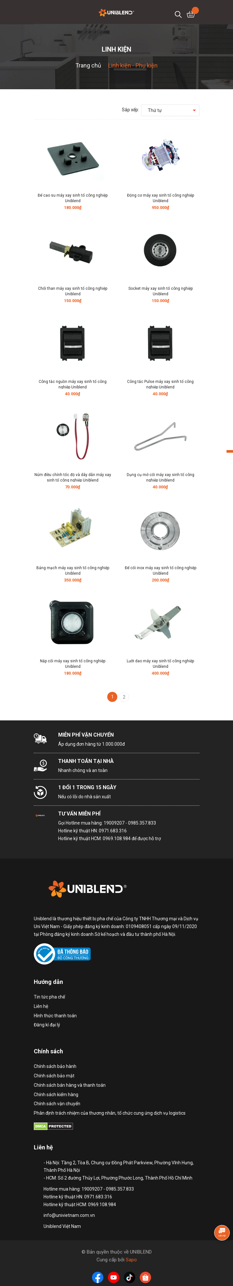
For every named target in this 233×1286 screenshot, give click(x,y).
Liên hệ (41, 1006)
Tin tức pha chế (49, 996)
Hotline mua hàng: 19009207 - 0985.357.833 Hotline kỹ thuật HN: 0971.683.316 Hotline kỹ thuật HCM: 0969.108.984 (107, 830)
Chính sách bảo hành (55, 1066)
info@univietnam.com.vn (69, 1215)
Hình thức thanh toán (55, 1015)
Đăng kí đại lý (47, 1024)
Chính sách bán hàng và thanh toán (70, 1085)
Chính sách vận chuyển (57, 1103)
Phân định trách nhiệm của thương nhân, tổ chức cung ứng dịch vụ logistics (110, 1113)
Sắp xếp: (130, 109)
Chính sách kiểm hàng (56, 1094)
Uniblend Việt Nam (62, 1226)
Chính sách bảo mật (54, 1075)
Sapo (131, 1260)
